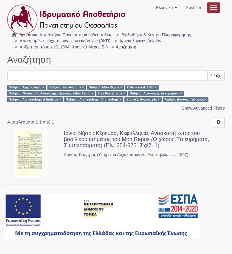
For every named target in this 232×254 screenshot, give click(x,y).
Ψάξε (216, 75)
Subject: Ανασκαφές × (143, 99)
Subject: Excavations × (66, 87)
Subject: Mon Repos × (105, 87)
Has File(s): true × (111, 93)
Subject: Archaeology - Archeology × (93, 99)
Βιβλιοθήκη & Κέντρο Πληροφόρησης (156, 34)
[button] (166, 7)
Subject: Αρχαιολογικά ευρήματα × (156, 93)
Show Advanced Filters (203, 108)
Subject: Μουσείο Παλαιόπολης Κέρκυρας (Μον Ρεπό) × (51, 93)
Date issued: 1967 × (142, 87)
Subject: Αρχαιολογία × (26, 87)
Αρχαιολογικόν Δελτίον (140, 40)
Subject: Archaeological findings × (35, 99)
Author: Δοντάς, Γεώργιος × (186, 99)
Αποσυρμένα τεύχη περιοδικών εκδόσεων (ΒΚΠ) (65, 40)
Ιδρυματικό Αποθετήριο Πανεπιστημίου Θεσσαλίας (65, 34)
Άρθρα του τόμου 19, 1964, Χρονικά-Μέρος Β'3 (64, 47)
